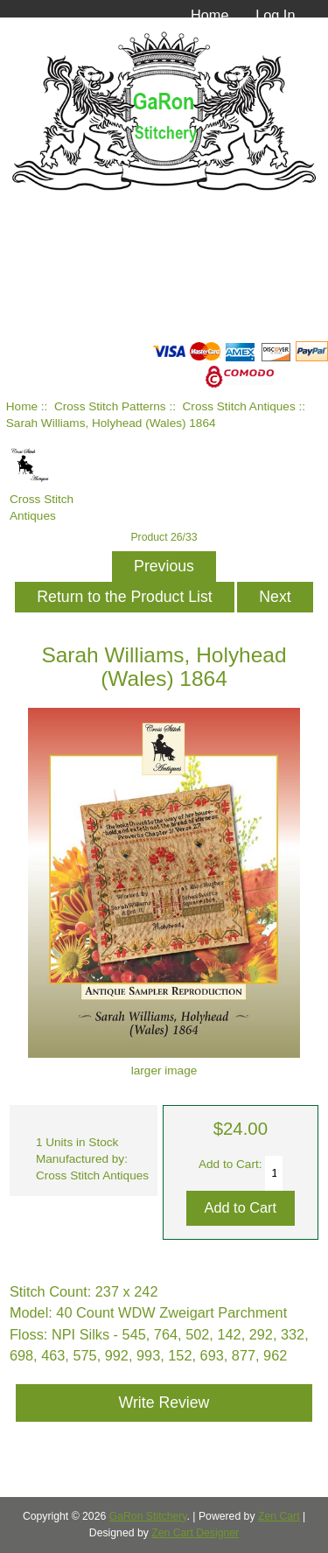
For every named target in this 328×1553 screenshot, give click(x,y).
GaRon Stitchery (148, 1516)
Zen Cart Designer (195, 1533)
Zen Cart (279, 1516)
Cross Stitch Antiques (239, 406)
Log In (275, 15)
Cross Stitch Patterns (110, 406)
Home (210, 15)
